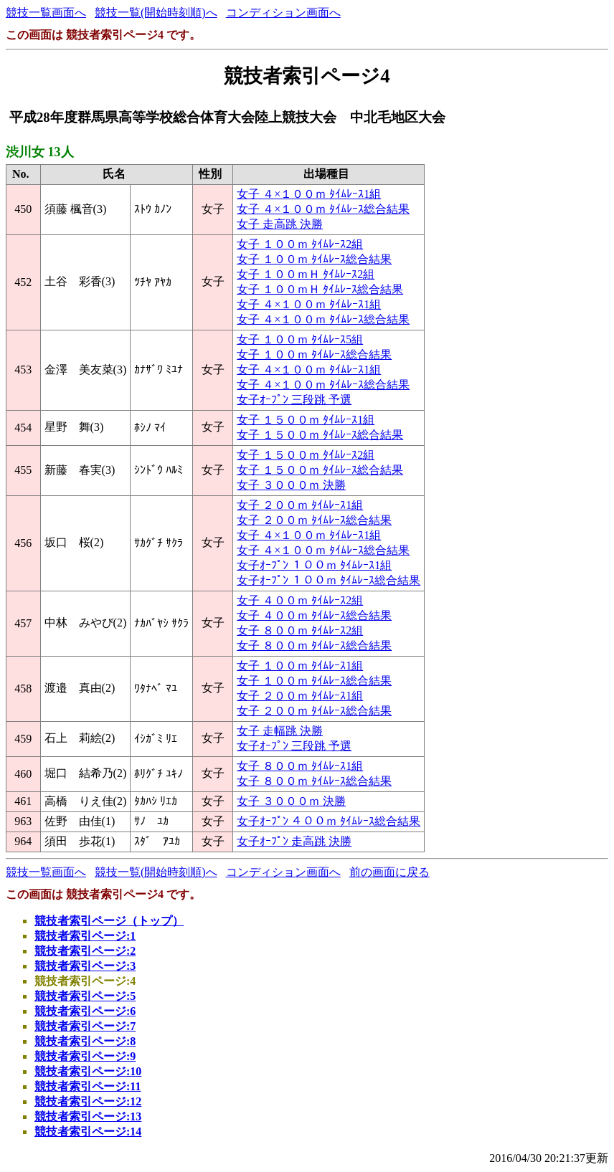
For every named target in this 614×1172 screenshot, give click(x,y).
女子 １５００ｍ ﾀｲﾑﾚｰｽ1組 (305, 420)
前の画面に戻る (389, 872)
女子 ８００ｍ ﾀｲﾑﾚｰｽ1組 (300, 766)
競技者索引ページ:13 (87, 1116)
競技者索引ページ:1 (85, 936)
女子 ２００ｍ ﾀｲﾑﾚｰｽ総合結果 (314, 520)
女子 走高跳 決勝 (280, 224)
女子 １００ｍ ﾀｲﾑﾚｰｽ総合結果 (314, 259)
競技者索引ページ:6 (85, 1011)
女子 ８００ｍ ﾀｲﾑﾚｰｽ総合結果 (314, 645)
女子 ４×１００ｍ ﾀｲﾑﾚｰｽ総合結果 (323, 209)
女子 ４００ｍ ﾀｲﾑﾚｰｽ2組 (300, 600)
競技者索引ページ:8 (85, 1041)
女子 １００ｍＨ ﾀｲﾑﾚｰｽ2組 (305, 274)
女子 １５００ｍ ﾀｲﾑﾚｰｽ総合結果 (320, 435)
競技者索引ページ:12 (87, 1101)
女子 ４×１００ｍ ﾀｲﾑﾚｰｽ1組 (309, 194)
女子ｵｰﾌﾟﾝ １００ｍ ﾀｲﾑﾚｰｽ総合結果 (328, 580)
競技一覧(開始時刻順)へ (156, 12)
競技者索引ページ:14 (87, 1131)
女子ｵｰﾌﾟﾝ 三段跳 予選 (294, 400)
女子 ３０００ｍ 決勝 (291, 485)
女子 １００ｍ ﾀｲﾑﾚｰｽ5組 (300, 339)
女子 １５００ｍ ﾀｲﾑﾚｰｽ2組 (305, 455)
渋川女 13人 (40, 152)
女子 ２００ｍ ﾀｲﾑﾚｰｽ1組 (300, 505)
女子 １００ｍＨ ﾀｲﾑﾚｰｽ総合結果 (320, 289)
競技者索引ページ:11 (87, 1086)
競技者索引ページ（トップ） (109, 921)
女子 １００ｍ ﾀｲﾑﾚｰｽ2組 (300, 244)
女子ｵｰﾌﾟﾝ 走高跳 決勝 (294, 841)
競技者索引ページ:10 (87, 1071)
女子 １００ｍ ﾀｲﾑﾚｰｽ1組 (300, 665)
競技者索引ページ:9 (85, 1056)
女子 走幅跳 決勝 (280, 731)
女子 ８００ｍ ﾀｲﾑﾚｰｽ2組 (300, 630)
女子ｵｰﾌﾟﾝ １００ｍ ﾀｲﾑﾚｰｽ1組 (314, 565)
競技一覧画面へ (46, 12)
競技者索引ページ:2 (85, 951)
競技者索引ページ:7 (85, 1026)
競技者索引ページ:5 (85, 996)
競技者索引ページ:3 (85, 966)
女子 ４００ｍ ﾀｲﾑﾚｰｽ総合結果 (314, 615)
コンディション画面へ (283, 12)
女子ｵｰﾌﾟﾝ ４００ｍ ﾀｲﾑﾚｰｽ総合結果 (328, 821)
